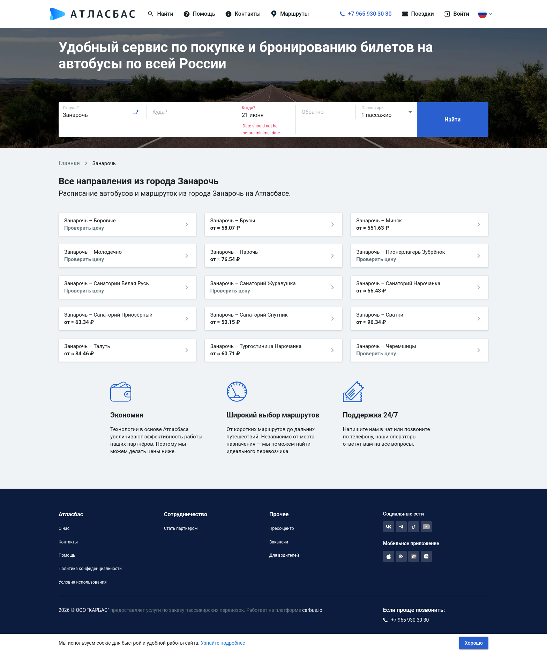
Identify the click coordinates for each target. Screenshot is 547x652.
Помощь (67, 555)
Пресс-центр (281, 528)
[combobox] (102, 112)
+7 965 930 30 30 (370, 13)
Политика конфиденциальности (90, 568)
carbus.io (312, 610)
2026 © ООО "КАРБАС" (84, 610)
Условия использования (83, 582)
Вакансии (278, 542)
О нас (64, 528)
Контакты (68, 542)
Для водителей (284, 555)
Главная (69, 163)
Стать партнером (180, 528)
